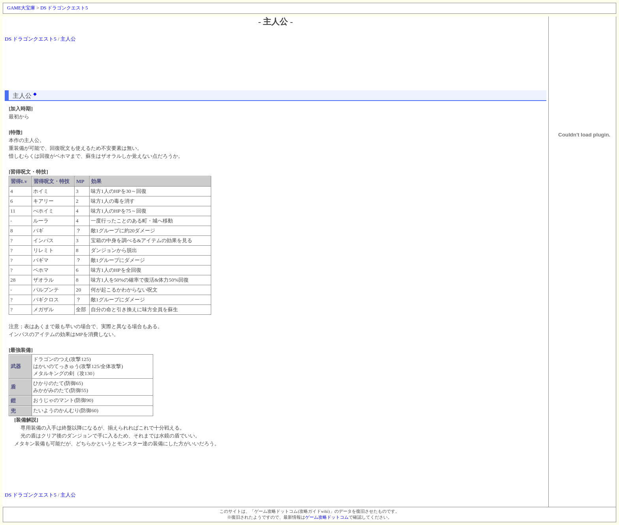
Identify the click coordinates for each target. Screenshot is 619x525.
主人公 (68, 39)
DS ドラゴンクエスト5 (64, 8)
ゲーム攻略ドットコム (327, 517)
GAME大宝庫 (21, 8)
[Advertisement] (275, 68)
